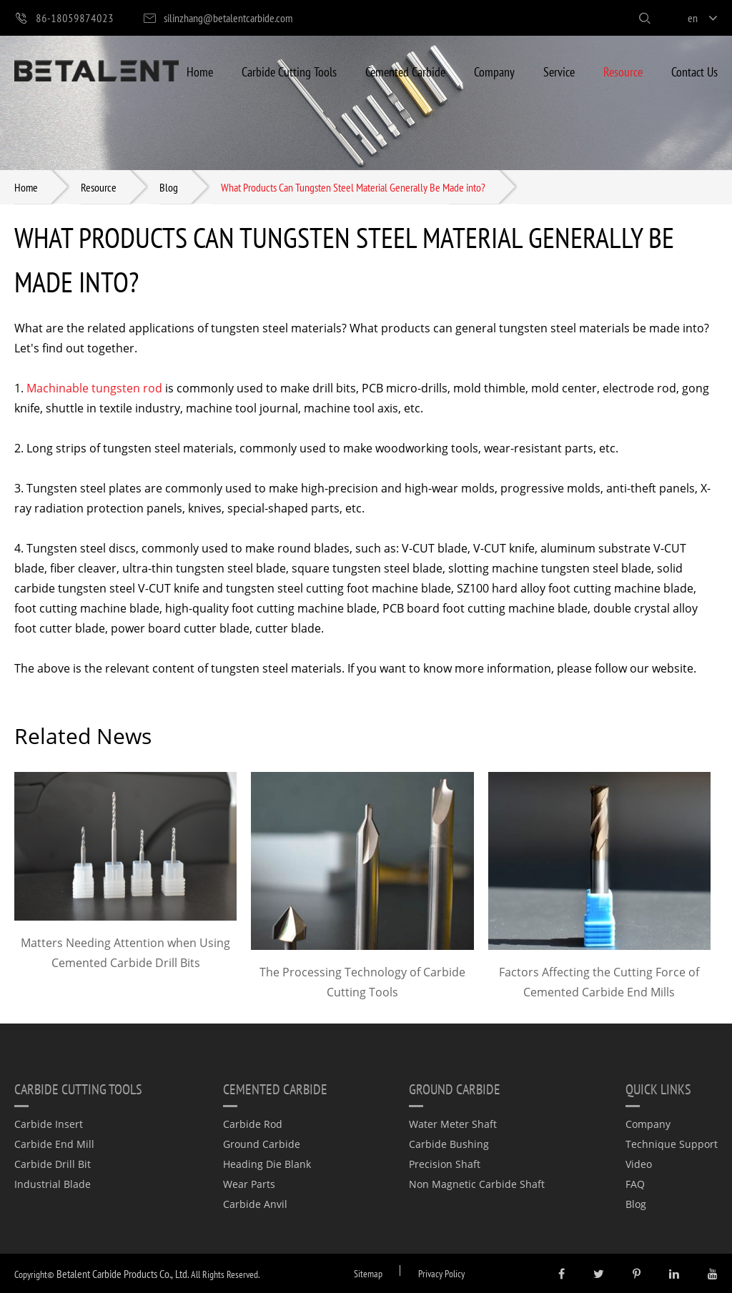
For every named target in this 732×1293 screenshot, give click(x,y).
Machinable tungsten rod (94, 388)
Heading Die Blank (267, 1164)
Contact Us (694, 71)
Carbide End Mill (54, 1144)
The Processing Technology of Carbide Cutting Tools (362, 982)
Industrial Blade (52, 1184)
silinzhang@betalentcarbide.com (217, 18)
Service (559, 71)
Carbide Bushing (449, 1144)
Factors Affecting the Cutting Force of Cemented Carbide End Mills (599, 982)
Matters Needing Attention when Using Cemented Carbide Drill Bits (125, 953)
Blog (168, 186)
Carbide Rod (252, 1124)
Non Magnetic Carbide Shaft (477, 1184)
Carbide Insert (48, 1124)
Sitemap (368, 1273)
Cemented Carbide (405, 71)
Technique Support (671, 1144)
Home (200, 71)
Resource (623, 71)
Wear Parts (249, 1184)
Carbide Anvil (255, 1204)
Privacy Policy (441, 1273)
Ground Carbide (261, 1144)
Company (494, 71)
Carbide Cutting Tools (289, 71)
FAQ (635, 1184)
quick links (658, 1088)
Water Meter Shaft (453, 1124)
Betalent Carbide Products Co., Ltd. (122, 1273)
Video (638, 1164)
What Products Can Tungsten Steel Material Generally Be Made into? (353, 186)
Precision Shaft (444, 1164)
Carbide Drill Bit (52, 1164)
